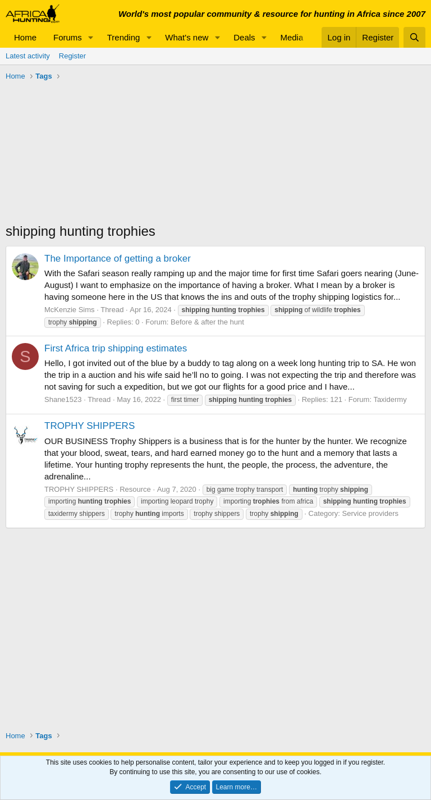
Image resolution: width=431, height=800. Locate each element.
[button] (91, 37)
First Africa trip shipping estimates (115, 348)
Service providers (370, 513)
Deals (244, 37)
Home (25, 37)
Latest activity (28, 56)
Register (72, 56)
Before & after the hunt (207, 322)
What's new (186, 37)
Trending (123, 37)
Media (291, 37)
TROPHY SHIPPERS (89, 425)
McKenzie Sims (69, 309)
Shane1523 (63, 399)
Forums (67, 37)
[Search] (414, 37)
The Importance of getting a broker (117, 258)
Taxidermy (389, 399)
